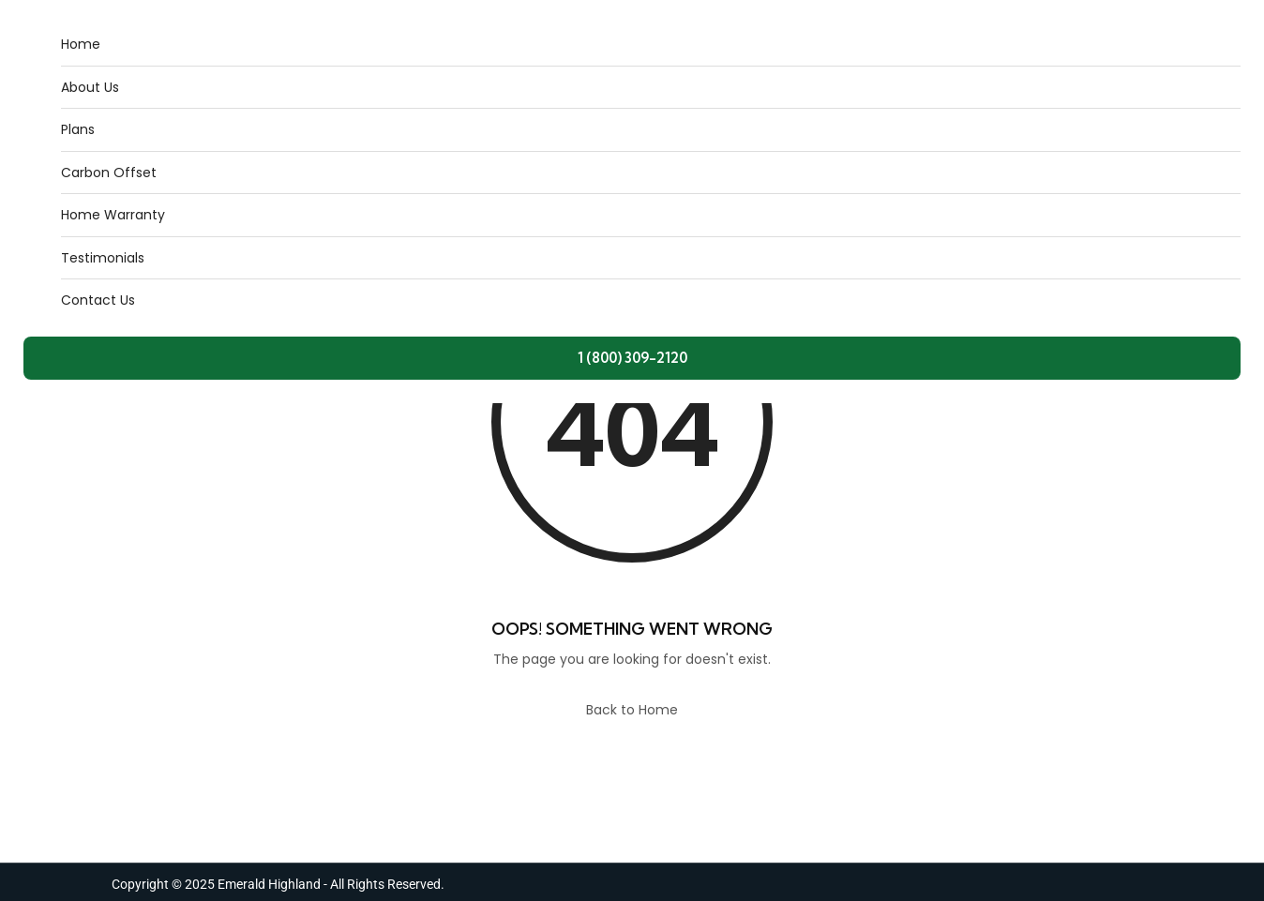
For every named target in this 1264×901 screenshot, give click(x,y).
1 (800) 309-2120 (632, 358)
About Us (90, 87)
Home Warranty (113, 214)
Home (80, 44)
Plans (78, 129)
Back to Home (632, 709)
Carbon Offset (109, 172)
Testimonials (102, 257)
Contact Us (98, 300)
